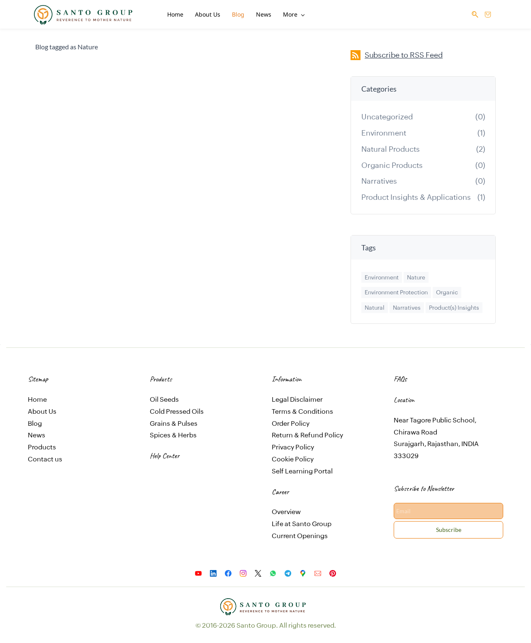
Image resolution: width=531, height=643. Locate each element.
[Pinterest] (332, 571)
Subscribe (448, 527)
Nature (416, 275)
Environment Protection (396, 290)
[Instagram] (243, 571)
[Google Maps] (302, 571)
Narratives (379, 179)
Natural (375, 305)
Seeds (169, 397)
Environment (383, 130)
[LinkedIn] (213, 571)
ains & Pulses (177, 421)
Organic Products (392, 163)
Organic (447, 290)
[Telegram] (288, 571)
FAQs (400, 376)
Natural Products (390, 147)
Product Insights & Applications (416, 195)
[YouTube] (198, 571)
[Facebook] (228, 571)
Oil (155, 397)
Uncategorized (387, 114)
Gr (153, 421)
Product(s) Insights (454, 305)
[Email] (317, 571)
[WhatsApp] (273, 571)
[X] (258, 571)
